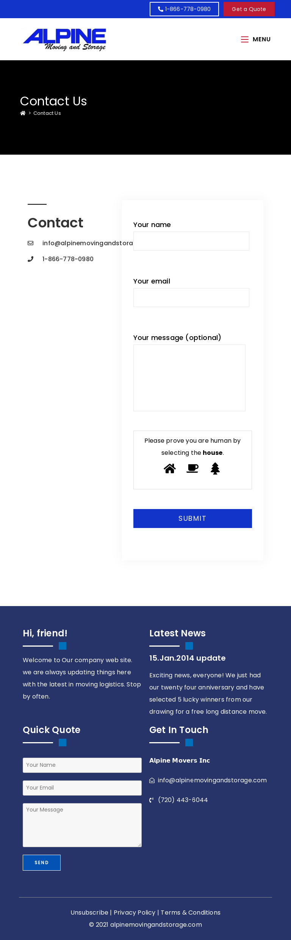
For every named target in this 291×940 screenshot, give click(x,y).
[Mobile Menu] (256, 39)
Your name (191, 235)
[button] (249, 9)
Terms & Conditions (191, 912)
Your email (191, 291)
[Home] (23, 113)
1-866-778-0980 (184, 9)
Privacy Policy (135, 912)
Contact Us (47, 113)
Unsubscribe (89, 912)
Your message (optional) (189, 372)
